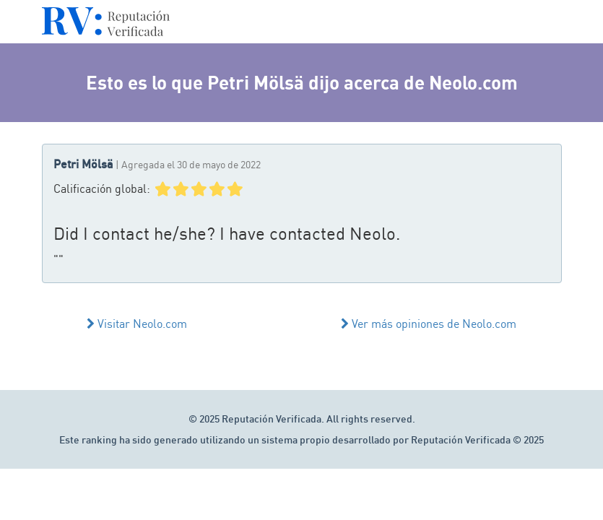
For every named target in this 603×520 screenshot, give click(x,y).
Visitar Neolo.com (137, 323)
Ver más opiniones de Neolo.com (428, 323)
